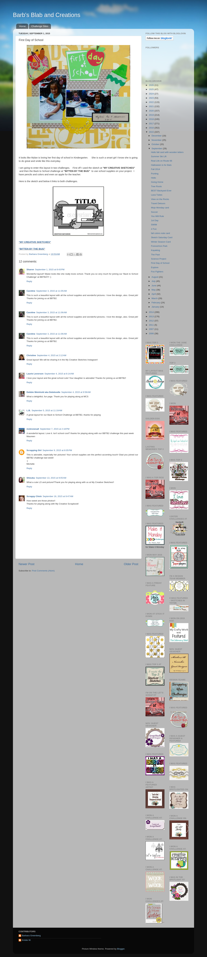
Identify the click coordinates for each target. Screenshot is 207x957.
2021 (151, 106)
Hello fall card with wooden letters (167, 152)
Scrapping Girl (34, 450)
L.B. (29, 410)
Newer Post (26, 564)
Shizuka (31, 478)
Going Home (157, 182)
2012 (151, 320)
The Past (155, 254)
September (157, 148)
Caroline (31, 291)
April (154, 294)
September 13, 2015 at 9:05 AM (51, 478)
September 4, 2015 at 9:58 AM (76, 392)
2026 (151, 85)
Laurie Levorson (35, 373)
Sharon (30, 269)
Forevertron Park (159, 246)
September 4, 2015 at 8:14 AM (59, 373)
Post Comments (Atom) (43, 570)
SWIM (154, 224)
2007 (151, 329)
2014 (151, 312)
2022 (151, 102)
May (154, 290)
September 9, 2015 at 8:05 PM (57, 450)
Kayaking (155, 250)
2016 (151, 128)
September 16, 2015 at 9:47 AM (58, 496)
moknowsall (33, 429)
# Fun (154, 229)
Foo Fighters (157, 271)
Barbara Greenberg (31, 935)
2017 (151, 123)
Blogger (121, 949)
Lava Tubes (156, 195)
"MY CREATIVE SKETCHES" (35, 242)
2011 (151, 325)
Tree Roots (156, 186)
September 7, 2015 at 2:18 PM (54, 429)
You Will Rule (157, 216)
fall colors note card (160, 233)
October (156, 144)
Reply (29, 281)
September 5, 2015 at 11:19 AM (47, 410)
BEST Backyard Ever (161, 190)
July (154, 281)
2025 (151, 89)
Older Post (131, 564)
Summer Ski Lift (158, 156)
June (154, 285)
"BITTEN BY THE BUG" (32, 249)
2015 (151, 132)
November (157, 140)
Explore (154, 267)
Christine (31, 355)
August (155, 277)
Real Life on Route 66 (161, 161)
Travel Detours (158, 203)
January (156, 307)
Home (22, 26)
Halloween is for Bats (161, 165)
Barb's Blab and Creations (46, 15)
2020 (151, 111)
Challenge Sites (39, 26)
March (155, 298)
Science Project (158, 259)
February (156, 302)
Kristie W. (26, 940)
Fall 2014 (155, 169)
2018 (151, 119)
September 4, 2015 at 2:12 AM (51, 355)
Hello (153, 178)
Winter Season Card (161, 242)
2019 (151, 115)
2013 (151, 316)
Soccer (154, 212)
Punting (154, 173)
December (157, 135)
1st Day (154, 220)
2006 (151, 333)
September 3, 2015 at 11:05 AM (51, 291)
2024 (151, 94)
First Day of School (160, 263)
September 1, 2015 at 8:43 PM (50, 269)
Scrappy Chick (34, 496)
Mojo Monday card (160, 207)
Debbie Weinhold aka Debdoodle (43, 392)
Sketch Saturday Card (161, 237)
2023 (151, 98)
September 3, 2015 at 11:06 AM (51, 312)
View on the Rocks (160, 199)
